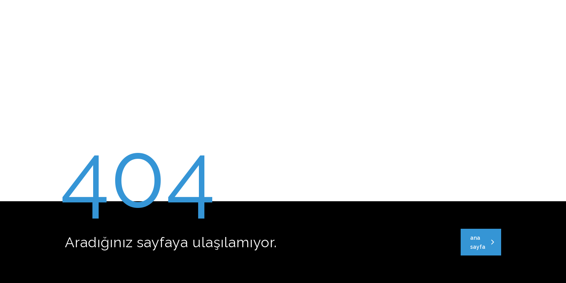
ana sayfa (482, 242)
